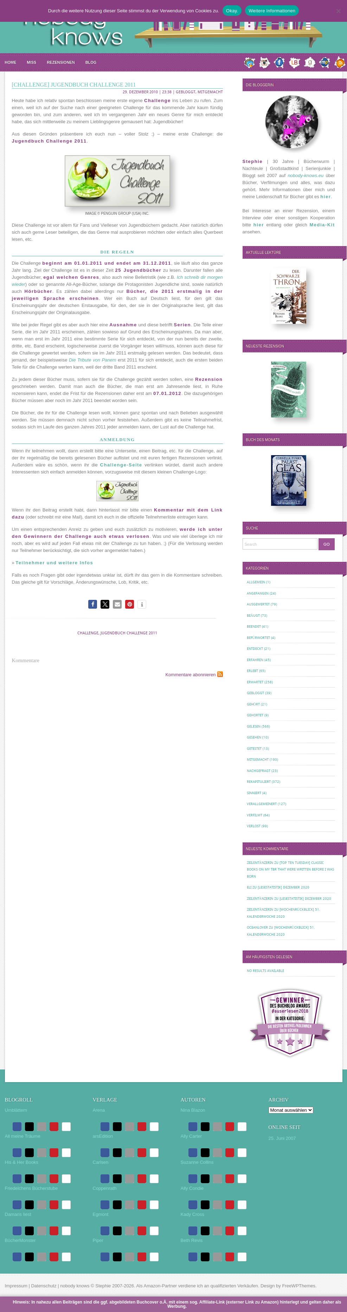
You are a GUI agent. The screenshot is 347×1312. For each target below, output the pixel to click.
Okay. (232, 10)
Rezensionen (61, 62)
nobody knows (74, 1285)
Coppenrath (105, 1188)
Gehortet (255, 715)
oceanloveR (257, 927)
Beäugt (253, 615)
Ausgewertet (258, 604)
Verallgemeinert (262, 804)
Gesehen (254, 737)
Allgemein (256, 582)
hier (325, 196)
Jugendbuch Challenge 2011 (129, 633)
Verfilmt (254, 815)
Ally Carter (191, 1136)
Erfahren (255, 660)
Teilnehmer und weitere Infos (54, 562)
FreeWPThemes (298, 1285)
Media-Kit (322, 224)
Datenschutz (43, 1285)
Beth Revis (192, 1240)
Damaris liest (18, 1214)
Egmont (101, 1214)
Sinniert (254, 793)
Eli (249, 887)
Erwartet (255, 682)
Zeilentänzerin (260, 863)
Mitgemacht (210, 92)
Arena (99, 1110)
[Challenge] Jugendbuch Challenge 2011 (74, 85)
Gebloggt (185, 92)
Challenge (87, 633)
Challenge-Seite (121, 464)
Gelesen (254, 726)
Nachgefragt (258, 771)
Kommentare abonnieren (190, 674)
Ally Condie (192, 1188)
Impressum (16, 1285)
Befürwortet (258, 638)
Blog (91, 62)
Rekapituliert (259, 782)
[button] (92, 604)
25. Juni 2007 (282, 1138)
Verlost (254, 826)
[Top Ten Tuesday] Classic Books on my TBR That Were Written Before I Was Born (290, 869)
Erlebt (252, 671)
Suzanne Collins (197, 1162)
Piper (98, 1240)
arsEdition (103, 1136)
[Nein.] (338, 10)
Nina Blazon (193, 1110)
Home (11, 62)
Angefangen (258, 593)
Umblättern (16, 1110)
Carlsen (101, 1162)
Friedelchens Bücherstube (31, 1188)
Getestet (254, 749)
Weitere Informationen (272, 10)
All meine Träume (22, 1136)
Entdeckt (255, 649)
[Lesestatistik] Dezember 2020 (283, 887)
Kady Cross (192, 1214)
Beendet (254, 626)
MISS (32, 62)
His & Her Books (21, 1162)
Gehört (253, 704)
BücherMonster (20, 1240)
